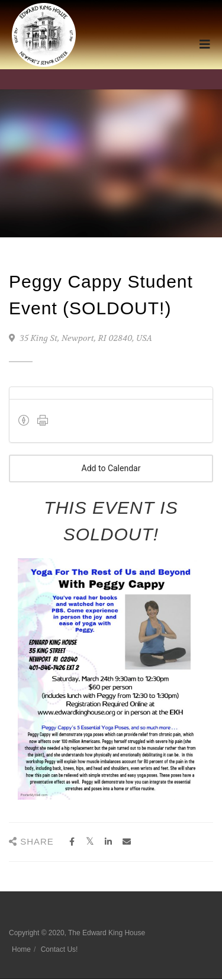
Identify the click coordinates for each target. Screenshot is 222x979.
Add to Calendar (111, 468)
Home (21, 949)
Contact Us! (59, 949)
